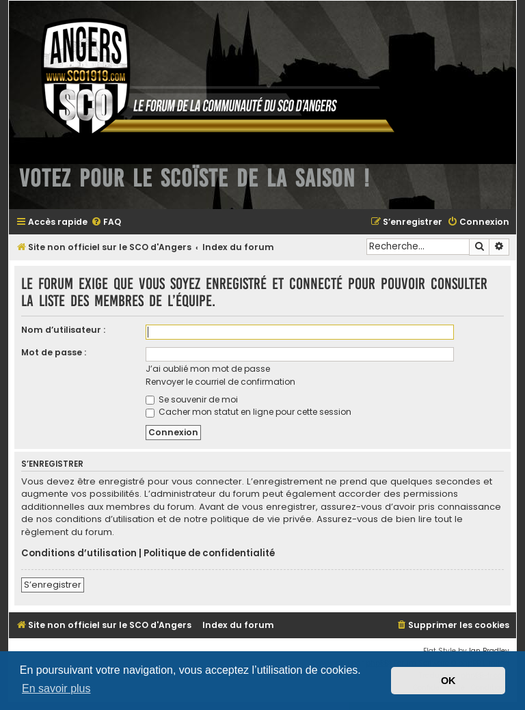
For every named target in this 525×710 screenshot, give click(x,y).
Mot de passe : (53, 352)
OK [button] (448, 680)
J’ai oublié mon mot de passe (208, 369)
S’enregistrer (52, 584)
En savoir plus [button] (56, 688)
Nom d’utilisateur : (63, 330)
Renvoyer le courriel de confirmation (220, 382)
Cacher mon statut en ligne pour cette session (248, 412)
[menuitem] (106, 222)
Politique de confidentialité (209, 553)
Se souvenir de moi (192, 399)
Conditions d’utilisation (79, 553)
